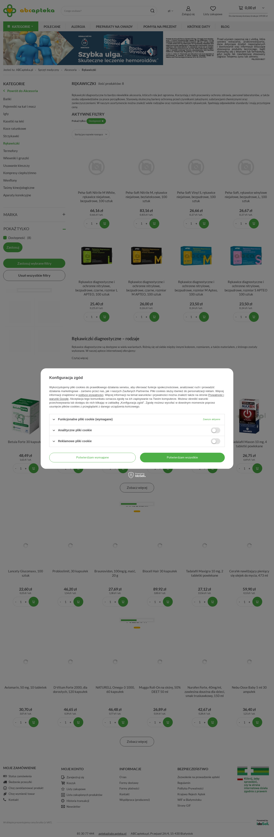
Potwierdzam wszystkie (182, 457)
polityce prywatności (91, 395)
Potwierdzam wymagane (92, 457)
